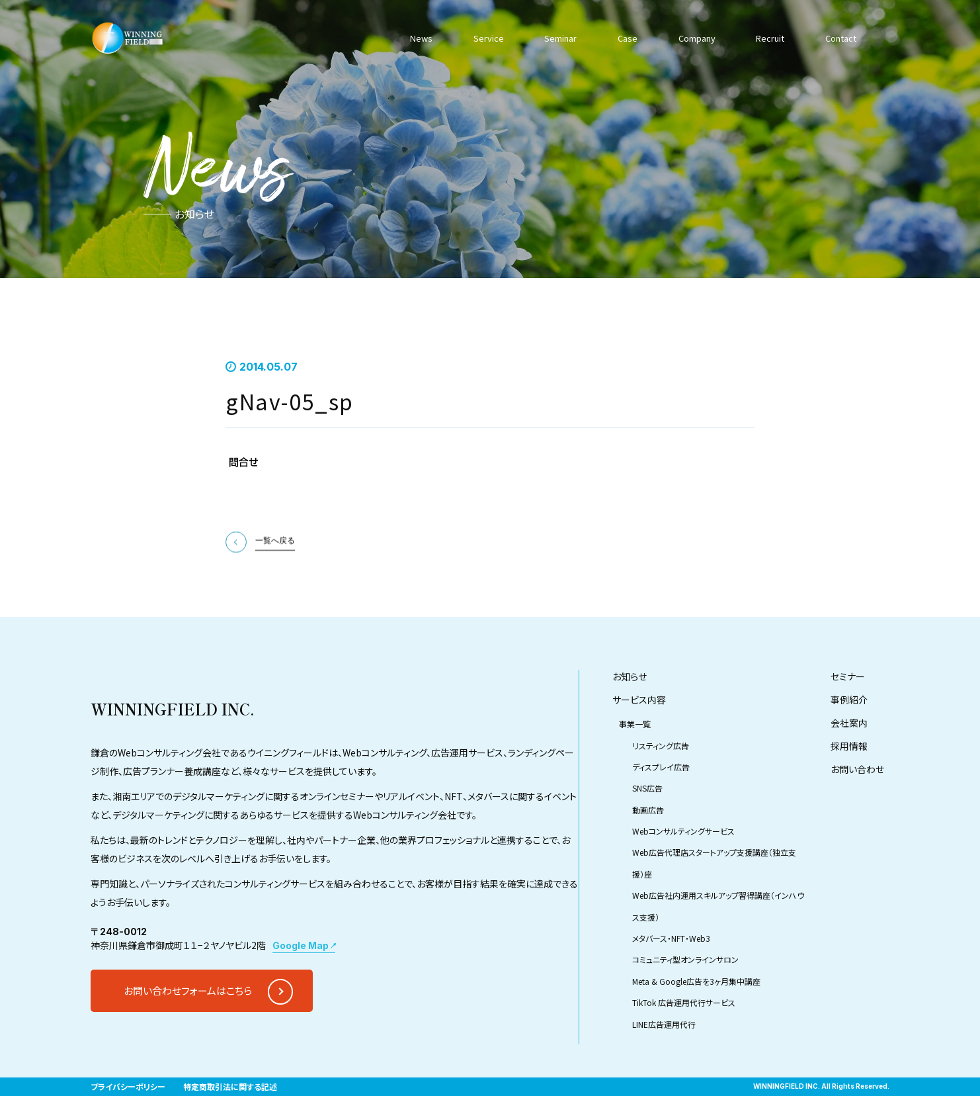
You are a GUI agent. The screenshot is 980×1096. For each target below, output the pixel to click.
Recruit (767, 37)
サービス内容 (639, 742)
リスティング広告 (660, 787)
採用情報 (849, 788)
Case (624, 37)
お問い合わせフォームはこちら (188, 1033)
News (422, 37)
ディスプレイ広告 (661, 808)
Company (693, 37)
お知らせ (629, 718)
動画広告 (648, 851)
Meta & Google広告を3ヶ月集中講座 (696, 1022)
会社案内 (849, 765)
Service (487, 37)
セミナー (848, 718)
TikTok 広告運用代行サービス (683, 1044)
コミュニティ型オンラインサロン (685, 1001)
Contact (838, 37)
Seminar (558, 37)
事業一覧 (635, 766)
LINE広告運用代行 (664, 1066)
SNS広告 (647, 830)
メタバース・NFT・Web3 (671, 979)
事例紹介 (849, 742)
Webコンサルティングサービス (683, 873)
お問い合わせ (857, 811)
